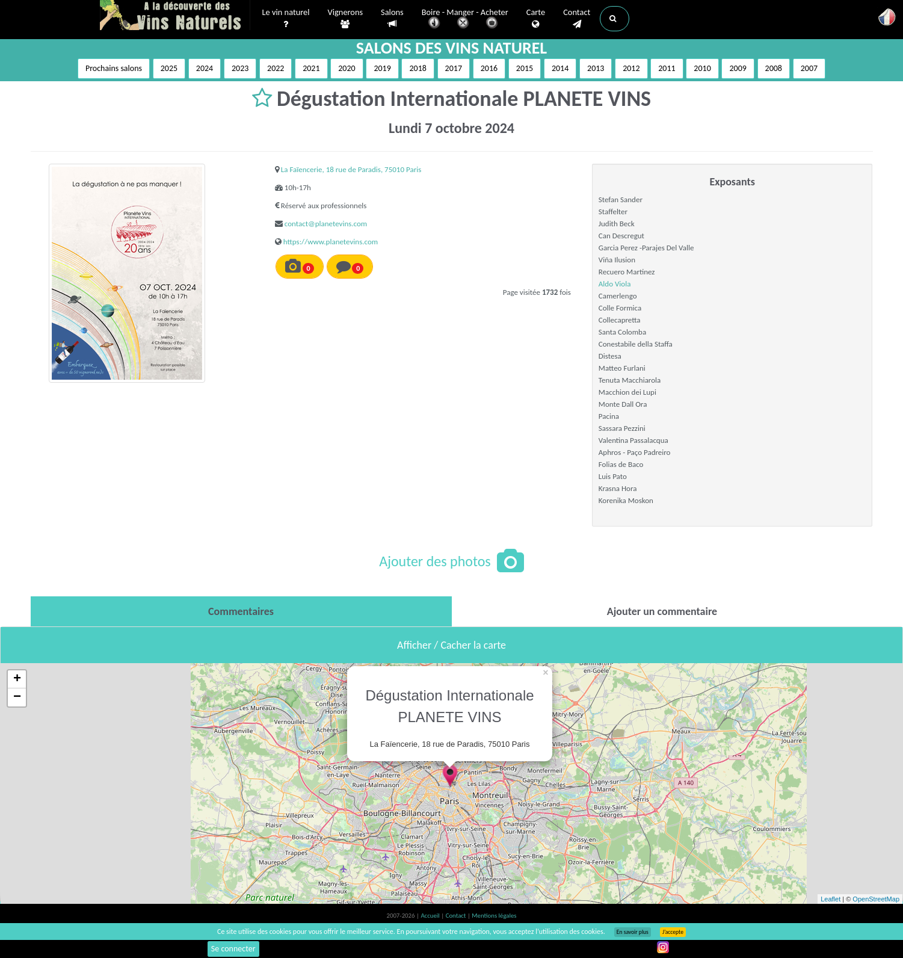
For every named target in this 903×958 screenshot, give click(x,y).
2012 (631, 68)
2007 (809, 68)
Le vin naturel (286, 18)
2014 (560, 68)
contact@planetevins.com (326, 223)
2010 (702, 68)
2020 (346, 68)
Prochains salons (113, 68)
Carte (535, 18)
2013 (595, 68)
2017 (453, 68)
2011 (666, 68)
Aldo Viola (615, 283)
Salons (392, 18)
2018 (417, 68)
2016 (489, 68)
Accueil (431, 915)
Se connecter (233, 949)
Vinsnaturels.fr (175, 16)
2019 (382, 68)
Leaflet (830, 899)
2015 (524, 68)
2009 (737, 68)
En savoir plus (633, 932)
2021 (311, 68)
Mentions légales (494, 915)
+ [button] (17, 679)
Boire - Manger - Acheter (465, 19)
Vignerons (345, 18)
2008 (773, 68)
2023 (240, 68)
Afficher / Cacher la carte (451, 645)
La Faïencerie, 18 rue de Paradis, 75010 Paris (351, 169)
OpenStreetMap (875, 899)
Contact (576, 18)
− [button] (17, 697)
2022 (275, 68)
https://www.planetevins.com (330, 241)
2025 (169, 68)
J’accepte (672, 932)
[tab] (241, 611)
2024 (204, 68)
